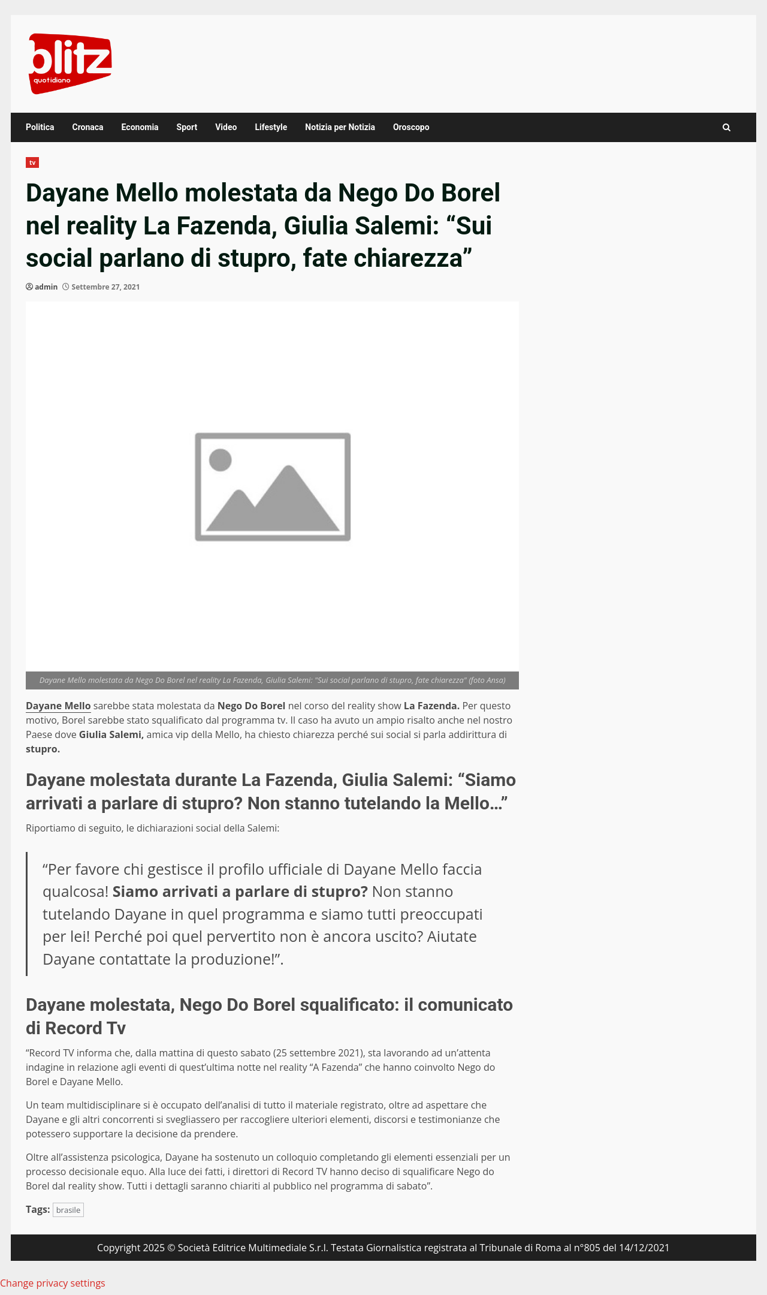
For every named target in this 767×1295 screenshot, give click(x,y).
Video (226, 127)
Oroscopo (411, 127)
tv (32, 162)
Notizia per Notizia (340, 127)
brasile (68, 1209)
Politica (40, 127)
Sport (187, 127)
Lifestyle (271, 127)
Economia (140, 127)
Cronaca (87, 127)
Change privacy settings (52, 1283)
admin (46, 287)
